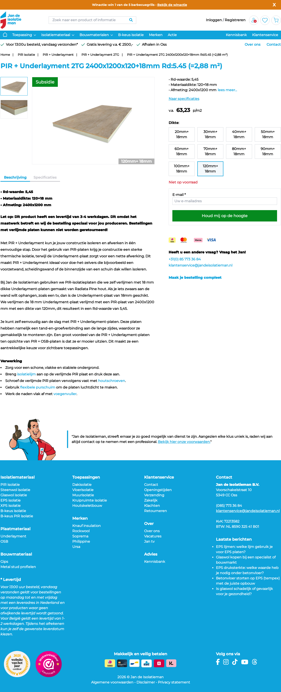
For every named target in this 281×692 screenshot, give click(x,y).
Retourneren (155, 511)
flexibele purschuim (37, 387)
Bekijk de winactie (172, 5)
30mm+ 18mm (210, 134)
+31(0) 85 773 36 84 (185, 259)
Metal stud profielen (18, 567)
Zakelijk (150, 500)
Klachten (152, 506)
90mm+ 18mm (268, 151)
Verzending (154, 495)
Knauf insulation (86, 526)
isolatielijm (26, 374)
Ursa (76, 547)
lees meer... (227, 90)
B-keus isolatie (131, 35)
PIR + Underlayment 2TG (100, 55)
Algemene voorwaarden (112, 682)
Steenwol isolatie (15, 490)
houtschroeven (111, 381)
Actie (172, 35)
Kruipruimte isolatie (89, 500)
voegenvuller (64, 394)
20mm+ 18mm (182, 134)
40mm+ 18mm (239, 134)
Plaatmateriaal (15, 528)
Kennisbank (236, 35)
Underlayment (13, 536)
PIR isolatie (26, 55)
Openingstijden (158, 490)
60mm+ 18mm (182, 151)
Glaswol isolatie (13, 495)
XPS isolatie (10, 506)
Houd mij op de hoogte (224, 215)
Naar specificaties (184, 99)
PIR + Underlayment (58, 55)
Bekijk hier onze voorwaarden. (184, 442)
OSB (4, 541)
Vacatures (152, 536)
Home (5, 55)
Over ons (252, 44)
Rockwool (81, 531)
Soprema (80, 536)
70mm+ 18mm (210, 151)
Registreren (235, 20)
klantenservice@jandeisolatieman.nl (200, 265)
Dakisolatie (82, 485)
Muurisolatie (83, 495)
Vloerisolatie (83, 490)
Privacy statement (174, 682)
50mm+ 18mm (268, 134)
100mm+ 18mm (181, 168)
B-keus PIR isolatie (16, 516)
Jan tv (149, 541)
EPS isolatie (10, 500)
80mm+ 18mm (239, 151)
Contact (274, 44)
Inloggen (214, 20)
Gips (4, 562)
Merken (156, 35)
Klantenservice (265, 35)
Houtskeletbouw (87, 506)
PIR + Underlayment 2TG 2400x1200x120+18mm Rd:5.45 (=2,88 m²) (177, 55)
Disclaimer (145, 682)
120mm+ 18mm (210, 168)
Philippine (81, 541)
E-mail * (179, 195)
